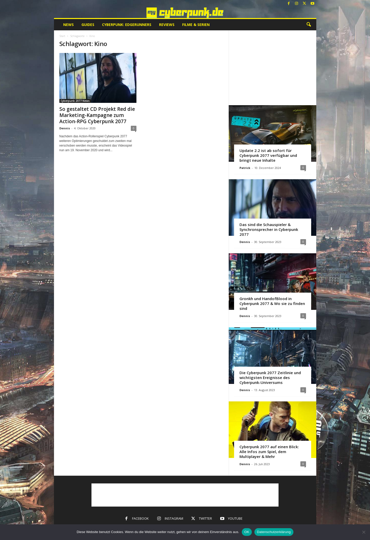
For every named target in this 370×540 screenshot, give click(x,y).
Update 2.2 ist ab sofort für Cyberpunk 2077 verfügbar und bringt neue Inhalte (268, 155)
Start (62, 36)
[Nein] (363, 532)
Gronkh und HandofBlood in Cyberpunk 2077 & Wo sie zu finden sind (272, 303)
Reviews (166, 24)
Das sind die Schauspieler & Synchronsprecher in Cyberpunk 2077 (268, 229)
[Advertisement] (272, 67)
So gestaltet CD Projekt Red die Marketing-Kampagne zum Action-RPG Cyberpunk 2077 (97, 115)
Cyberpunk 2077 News (75, 101)
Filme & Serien (196, 24)
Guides (87, 24)
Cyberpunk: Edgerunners (126, 24)
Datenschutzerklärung (274, 532)
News (68, 24)
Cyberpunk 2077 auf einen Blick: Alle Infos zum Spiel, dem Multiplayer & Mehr (269, 451)
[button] (308, 24)
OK (246, 532)
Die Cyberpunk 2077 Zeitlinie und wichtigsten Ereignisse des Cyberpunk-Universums (270, 377)
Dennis (64, 128)
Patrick (244, 168)
